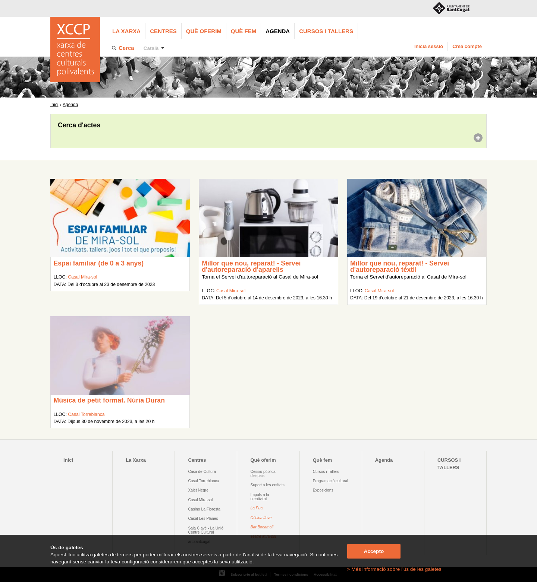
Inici (54, 104)
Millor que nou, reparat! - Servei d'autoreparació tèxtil (399, 267)
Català (151, 48)
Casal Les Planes (203, 518)
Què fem (243, 31)
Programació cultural (330, 481)
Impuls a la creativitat (260, 497)
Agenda (278, 31)
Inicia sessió (428, 46)
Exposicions (323, 490)
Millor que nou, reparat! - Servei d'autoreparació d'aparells (251, 267)
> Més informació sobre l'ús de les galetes (394, 569)
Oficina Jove (261, 518)
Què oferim (204, 31)
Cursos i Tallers (326, 472)
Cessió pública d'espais (263, 474)
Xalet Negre (198, 490)
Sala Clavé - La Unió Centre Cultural (205, 530)
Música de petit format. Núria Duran (109, 400)
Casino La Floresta (204, 509)
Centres (163, 31)
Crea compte (467, 46)
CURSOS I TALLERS (326, 31)
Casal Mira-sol (82, 277)
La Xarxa (126, 31)
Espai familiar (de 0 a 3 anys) (98, 263)
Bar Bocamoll (262, 527)
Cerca (126, 48)
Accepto (374, 551)
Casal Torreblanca (86, 414)
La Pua (257, 508)
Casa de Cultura (202, 472)
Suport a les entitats (268, 485)
